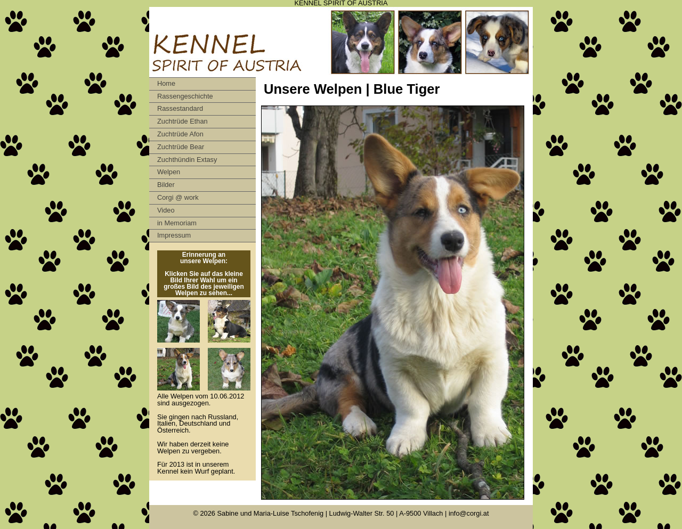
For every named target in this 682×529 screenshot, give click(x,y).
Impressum (174, 235)
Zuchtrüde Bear (180, 147)
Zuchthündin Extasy (187, 160)
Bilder (166, 185)
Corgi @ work (178, 197)
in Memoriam (177, 223)
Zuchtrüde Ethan (182, 121)
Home (166, 83)
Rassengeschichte (185, 96)
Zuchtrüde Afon (180, 134)
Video (166, 210)
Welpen (168, 172)
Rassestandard (180, 108)
